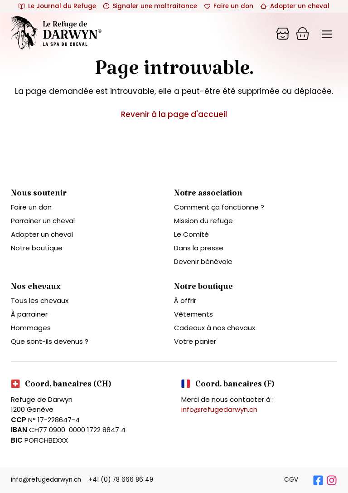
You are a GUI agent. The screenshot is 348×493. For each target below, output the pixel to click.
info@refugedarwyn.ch (219, 409)
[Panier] (282, 33)
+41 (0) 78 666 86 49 (120, 479)
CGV (291, 479)
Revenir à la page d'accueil (174, 114)
